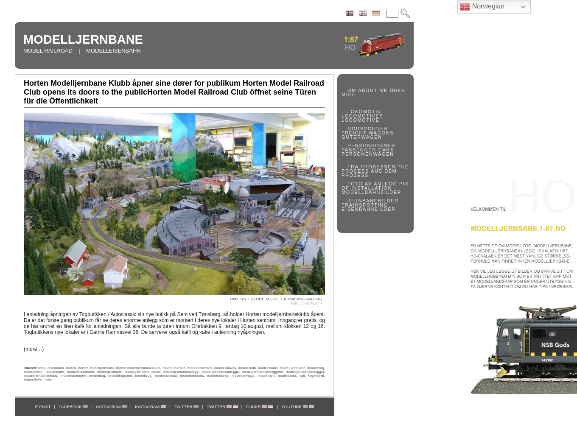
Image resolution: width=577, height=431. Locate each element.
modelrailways (243, 376)
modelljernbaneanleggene (262, 372)
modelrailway (217, 376)
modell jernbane (292, 368)
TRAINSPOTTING (365, 204)
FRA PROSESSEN (371, 166)
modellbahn (33, 372)
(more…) (34, 349)
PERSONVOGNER (371, 145)
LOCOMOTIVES (362, 115)
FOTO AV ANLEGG (372, 183)
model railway (225, 368)
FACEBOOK (73, 406)
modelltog (97, 376)
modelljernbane (109, 372)
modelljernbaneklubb (40, 376)
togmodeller (33, 379)
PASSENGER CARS (368, 149)
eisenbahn (56, 368)
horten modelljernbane (96, 368)
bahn (42, 368)
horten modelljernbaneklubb (138, 368)
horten (71, 368)
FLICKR (260, 406)
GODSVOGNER (367, 128)
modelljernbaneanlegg (181, 372)
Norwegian (482, 7)
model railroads (200, 368)
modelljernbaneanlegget (305, 372)
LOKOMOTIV (364, 111)
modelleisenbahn (80, 372)
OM (351, 90)
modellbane (54, 372)
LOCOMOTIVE (360, 120)
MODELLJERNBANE (83, 39)
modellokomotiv (73, 376)
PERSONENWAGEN (368, 154)
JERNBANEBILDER (373, 200)
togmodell (316, 376)
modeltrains (287, 376)
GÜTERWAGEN (362, 137)
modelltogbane (120, 376)
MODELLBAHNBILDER (371, 192)
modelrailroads (192, 376)
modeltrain (266, 376)
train (48, 379)
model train (247, 368)
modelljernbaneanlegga (220, 372)
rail (302, 376)
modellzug (143, 376)
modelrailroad (166, 376)
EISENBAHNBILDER (368, 209)
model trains (268, 368)
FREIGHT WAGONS (368, 132)
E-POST (43, 406)
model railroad (173, 368)
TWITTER (186, 406)
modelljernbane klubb (142, 372)
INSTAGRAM (111, 406)
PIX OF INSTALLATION (375, 185)
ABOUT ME (373, 90)
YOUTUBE (297, 406)
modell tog (315, 368)
